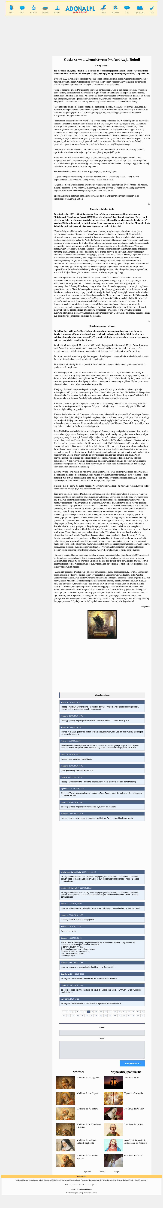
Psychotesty (143, 1183)
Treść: (101, 1039)
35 (129, 1016)
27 (92, 1016)
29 (101, 1016)
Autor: (102, 1027)
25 (82, 1016)
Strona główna (81, 1179)
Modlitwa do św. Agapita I (88, 1080)
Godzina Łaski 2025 (133, 1158)
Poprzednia (87, 1174)
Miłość (41, 1183)
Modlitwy (19, 1183)
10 (96, 1012)
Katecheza (92, 1183)
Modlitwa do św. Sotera (87, 1111)
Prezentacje (84, 1183)
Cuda (136, 1183)
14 (115, 1012)
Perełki (131, 1183)
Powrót (102, 1174)
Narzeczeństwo (75, 1183)
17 (129, 1012)
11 (101, 1012)
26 (87, 1016)
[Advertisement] (82, 36)
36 (133, 1016)
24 (78, 1016)
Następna (117, 1174)
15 (119, 1012)
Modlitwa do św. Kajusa (87, 1096)
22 (68, 1016)
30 (105, 1016)
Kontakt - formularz (85, 1188)
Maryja (99, 1183)
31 (110, 1016)
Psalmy (125, 1183)
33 (119, 1016)
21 (64, 1016)
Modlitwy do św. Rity (134, 1111)
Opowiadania (33, 1183)
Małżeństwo (56, 1183)
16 (124, 1012)
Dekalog (119, 1183)
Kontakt (95, 1188)
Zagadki (25, 1183)
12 (105, 1012)
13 (110, 1012)
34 (124, 1016)
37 (138, 1016)
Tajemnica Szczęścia (133, 1096)
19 (138, 1012)
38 (142, 1016)
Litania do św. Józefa (133, 1127)
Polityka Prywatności (71, 1188)
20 (142, 1012)
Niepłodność (65, 1183)
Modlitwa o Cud (131, 1080)
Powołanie (47, 1183)
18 (133, 1012)
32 (115, 1016)
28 (96, 1016)
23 (73, 1016)
